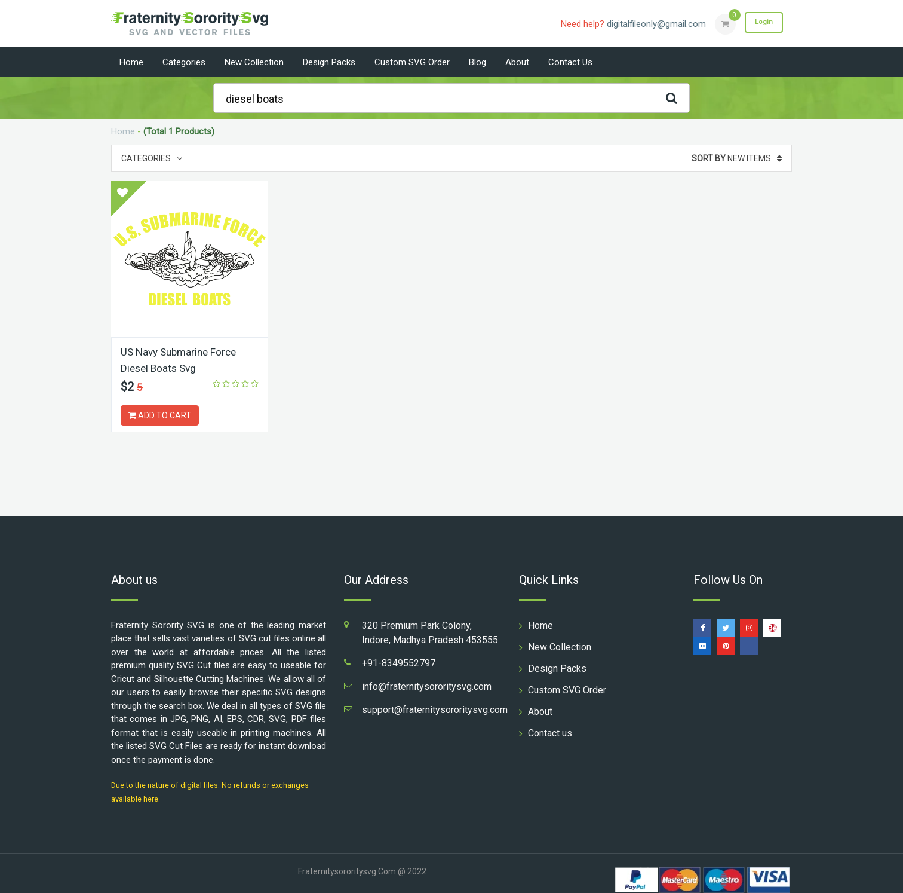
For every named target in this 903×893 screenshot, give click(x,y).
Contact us (570, 62)
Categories (183, 62)
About (517, 62)
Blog (477, 62)
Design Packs (329, 62)
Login (761, 23)
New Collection (254, 62)
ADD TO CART (159, 415)
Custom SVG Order (412, 62)
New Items (737, 158)
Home (131, 62)
